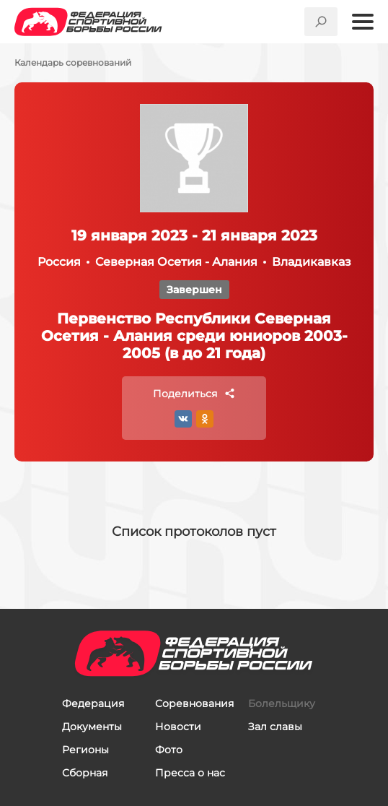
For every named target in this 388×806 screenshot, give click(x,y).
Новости (178, 726)
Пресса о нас (190, 772)
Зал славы (275, 726)
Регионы (85, 749)
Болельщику (281, 703)
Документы (92, 726)
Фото (168, 749)
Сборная (84, 772)
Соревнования (194, 703)
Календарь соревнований (72, 63)
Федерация (93, 703)
